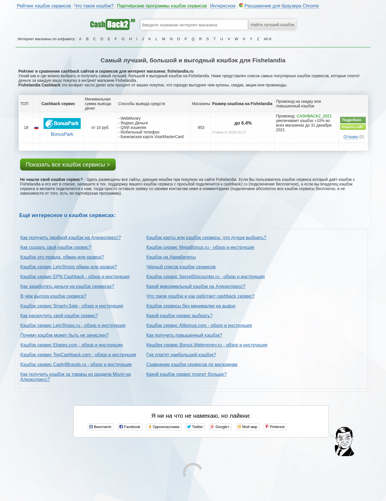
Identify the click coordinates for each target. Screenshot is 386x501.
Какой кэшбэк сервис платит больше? (186, 374)
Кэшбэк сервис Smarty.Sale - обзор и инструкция (71, 305)
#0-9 (267, 39)
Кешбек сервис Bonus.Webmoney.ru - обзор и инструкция (206, 345)
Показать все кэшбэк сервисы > (68, 164)
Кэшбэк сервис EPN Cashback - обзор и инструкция (74, 276)
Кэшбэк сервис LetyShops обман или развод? (68, 266)
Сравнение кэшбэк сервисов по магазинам (191, 364)
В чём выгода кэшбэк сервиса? (53, 296)
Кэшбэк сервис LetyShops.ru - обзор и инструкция (72, 325)
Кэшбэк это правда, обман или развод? (62, 257)
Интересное (223, 5)
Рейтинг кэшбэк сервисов (44, 5)
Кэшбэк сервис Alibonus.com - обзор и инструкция (199, 325)
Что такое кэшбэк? (94, 5)
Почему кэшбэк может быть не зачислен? (64, 335)
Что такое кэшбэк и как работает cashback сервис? (200, 296)
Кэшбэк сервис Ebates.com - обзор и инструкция (71, 345)
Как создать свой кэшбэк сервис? (55, 247)
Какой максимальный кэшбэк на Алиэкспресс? (195, 286)
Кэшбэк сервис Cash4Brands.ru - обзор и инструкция (76, 364)
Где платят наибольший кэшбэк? (181, 354)
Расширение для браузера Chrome (282, 5)
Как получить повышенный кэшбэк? (184, 335)
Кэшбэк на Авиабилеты (171, 257)
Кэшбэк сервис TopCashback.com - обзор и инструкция (78, 354)
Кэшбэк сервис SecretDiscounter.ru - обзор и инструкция (205, 276)
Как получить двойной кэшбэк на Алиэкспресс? (70, 237)
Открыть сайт (352, 127)
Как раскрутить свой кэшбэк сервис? (59, 315)
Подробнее (351, 120)
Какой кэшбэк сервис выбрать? (179, 315)
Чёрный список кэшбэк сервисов (181, 266)
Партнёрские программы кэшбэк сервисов (162, 5)
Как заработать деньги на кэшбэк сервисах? (67, 286)
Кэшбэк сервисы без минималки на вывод (190, 305)
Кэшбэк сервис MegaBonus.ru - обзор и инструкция (200, 247)
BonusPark (62, 134)
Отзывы (351, 136)
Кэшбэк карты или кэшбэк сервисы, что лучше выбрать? (206, 237)
